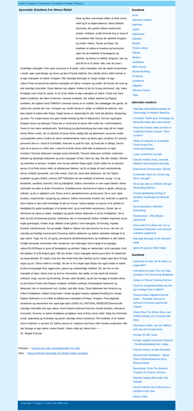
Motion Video (140, 396)
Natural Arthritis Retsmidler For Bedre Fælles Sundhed (57, 353)
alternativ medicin (142, 20)
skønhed (137, 24)
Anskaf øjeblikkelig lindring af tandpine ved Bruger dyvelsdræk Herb (151, 197)
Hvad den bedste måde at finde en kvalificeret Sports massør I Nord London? (152, 131)
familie (68, 3)
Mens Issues (139, 66)
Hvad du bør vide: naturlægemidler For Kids (55, 348)
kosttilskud (138, 81)
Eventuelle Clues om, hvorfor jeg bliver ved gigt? (151, 176)
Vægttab (137, 85)
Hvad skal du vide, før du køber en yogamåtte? (152, 263)
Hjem (23, 3)
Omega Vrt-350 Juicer (145, 334)
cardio (135, 29)
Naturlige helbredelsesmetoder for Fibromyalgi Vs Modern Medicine (152, 111)
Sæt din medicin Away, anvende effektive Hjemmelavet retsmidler (151, 161)
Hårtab (136, 52)
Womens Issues (141, 90)
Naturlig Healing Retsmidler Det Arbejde (150, 379)
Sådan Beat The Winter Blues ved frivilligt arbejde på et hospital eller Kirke (152, 316)
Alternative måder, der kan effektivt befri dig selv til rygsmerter (152, 327)
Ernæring (137, 76)
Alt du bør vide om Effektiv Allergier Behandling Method (152, 186)
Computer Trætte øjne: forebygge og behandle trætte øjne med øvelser (153, 120)
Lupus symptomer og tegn (147, 154)
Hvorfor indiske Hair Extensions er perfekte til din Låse (152, 389)
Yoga (135, 95)
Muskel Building (141, 71)
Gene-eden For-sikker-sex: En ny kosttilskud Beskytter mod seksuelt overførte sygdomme (152, 229)
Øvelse (136, 43)
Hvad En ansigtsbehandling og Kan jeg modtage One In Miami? (152, 287)
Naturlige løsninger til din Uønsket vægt (152, 240)
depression (138, 34)
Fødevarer (44, 3)
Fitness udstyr (140, 48)
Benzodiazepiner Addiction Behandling (148, 208)
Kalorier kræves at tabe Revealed (151, 349)
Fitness (78, 3)
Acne (135, 15)
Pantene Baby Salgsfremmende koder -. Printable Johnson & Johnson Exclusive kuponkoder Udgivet (151, 301)
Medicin (136, 57)
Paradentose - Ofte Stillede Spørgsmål (148, 218)
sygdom (32, 3)
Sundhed (57, 3)
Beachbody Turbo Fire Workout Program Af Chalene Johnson (150, 370)
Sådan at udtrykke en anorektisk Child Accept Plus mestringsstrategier (151, 145)
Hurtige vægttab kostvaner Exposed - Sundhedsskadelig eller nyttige (153, 342)
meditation (138, 62)
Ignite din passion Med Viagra (149, 248)
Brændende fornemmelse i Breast (152, 169)
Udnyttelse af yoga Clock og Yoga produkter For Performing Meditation (153, 272)
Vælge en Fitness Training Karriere (152, 280)
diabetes (137, 38)
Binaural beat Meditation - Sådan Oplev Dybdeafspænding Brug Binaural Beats (151, 359)
